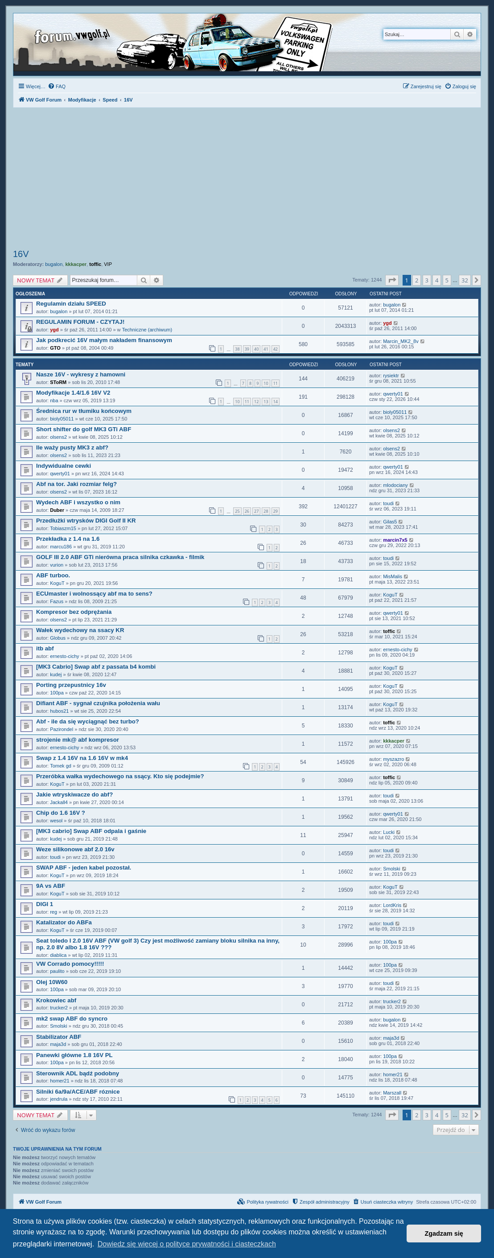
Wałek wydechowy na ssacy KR (80, 630)
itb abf (45, 648)
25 (237, 511)
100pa (57, 692)
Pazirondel (61, 729)
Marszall (392, 1092)
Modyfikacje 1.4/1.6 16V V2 (73, 392)
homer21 (59, 1080)
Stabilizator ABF (58, 1036)
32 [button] (464, 280)
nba (54, 400)
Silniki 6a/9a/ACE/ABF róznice (78, 1091)
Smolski (391, 868)
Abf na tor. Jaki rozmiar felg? (76, 484)
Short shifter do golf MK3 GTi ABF (83, 429)
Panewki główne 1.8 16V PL (74, 1055)
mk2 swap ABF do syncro (71, 1018)
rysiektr (391, 375)
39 (247, 349)
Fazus (56, 601)
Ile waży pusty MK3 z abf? (72, 447)
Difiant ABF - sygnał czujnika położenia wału (98, 703)
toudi (388, 503)
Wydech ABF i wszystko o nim (78, 502)
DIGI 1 (44, 904)
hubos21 (59, 711)
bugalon (53, 264)
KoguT (57, 583)
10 (265, 383)
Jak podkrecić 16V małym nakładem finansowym (104, 340)
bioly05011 (62, 418)
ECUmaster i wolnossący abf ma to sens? (94, 593)
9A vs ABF (50, 885)
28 (265, 511)
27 (256, 511)
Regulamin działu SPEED (71, 303)
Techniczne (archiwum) (147, 329)
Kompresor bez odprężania (73, 612)
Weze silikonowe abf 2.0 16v (75, 849)
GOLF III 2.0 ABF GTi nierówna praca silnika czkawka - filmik (120, 557)
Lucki (389, 832)
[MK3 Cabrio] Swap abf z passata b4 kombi (96, 666)
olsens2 (58, 437)
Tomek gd (60, 765)
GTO (55, 348)
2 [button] (416, 280)
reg (53, 912)
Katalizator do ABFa (64, 922)
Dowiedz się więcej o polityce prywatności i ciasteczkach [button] (187, 1244)
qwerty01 (393, 393)
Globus (58, 638)
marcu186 (61, 546)
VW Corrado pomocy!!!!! (70, 963)
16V (21, 254)
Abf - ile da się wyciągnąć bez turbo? (87, 721)
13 (265, 401)
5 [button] (447, 280)
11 (275, 383)
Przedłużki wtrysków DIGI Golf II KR (86, 520)
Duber (57, 510)
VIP (108, 264)
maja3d (58, 1044)
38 (237, 349)
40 (256, 349)
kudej (56, 674)
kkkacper (75, 264)
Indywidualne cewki (63, 465)
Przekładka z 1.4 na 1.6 (67, 538)
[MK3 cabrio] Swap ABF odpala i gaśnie (91, 831)
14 (275, 401)
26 (247, 511)
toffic (95, 264)
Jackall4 (59, 802)
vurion (56, 565)
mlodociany (395, 485)
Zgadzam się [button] (444, 1233)
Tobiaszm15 (63, 528)
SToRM (58, 382)
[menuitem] (57, 86)
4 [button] (436, 280)
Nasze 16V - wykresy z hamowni (80, 374)
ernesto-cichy (64, 656)
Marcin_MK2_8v (400, 341)
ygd (54, 329)
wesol (56, 820)
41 (265, 349)
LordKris (392, 905)
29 (275, 511)
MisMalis (392, 576)
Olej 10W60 (51, 982)
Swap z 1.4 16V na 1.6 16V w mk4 (82, 758)
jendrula (58, 1099)
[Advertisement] (247, 179)
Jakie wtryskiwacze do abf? (74, 794)
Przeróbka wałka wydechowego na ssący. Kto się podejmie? (120, 776)
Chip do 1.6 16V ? (60, 812)
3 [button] (426, 280)
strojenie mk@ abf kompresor (77, 739)
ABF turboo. (53, 575)
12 (256, 401)
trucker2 (59, 1007)
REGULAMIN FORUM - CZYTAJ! (80, 322)
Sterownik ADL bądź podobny (77, 1073)
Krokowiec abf (56, 1000)
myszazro (393, 759)
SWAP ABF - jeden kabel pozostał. (83, 867)
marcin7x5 (395, 540)
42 (275, 349)
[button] (392, 280)
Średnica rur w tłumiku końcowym (84, 411)
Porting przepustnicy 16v (71, 685)
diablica (58, 955)
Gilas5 (390, 521)
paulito (57, 971)
